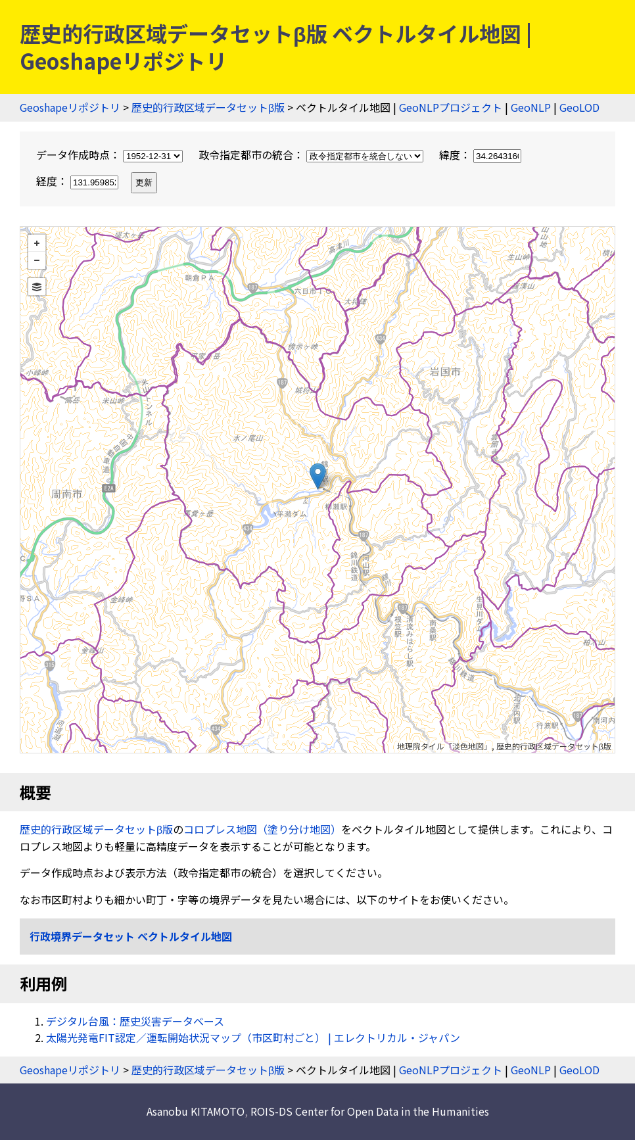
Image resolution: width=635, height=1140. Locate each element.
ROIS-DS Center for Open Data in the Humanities (369, 1111)
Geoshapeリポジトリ (70, 107)
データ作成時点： (110, 154)
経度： (78, 181)
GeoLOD (579, 107)
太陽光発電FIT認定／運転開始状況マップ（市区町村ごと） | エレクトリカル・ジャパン (253, 1037)
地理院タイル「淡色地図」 (444, 745)
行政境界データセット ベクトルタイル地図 (131, 936)
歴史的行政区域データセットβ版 (208, 107)
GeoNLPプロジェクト (450, 107)
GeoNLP (531, 107)
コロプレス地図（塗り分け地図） (262, 829)
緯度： (480, 154)
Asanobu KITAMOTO (196, 1111)
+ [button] (36, 243)
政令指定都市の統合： (312, 154)
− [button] (36, 260)
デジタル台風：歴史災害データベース (135, 1021)
